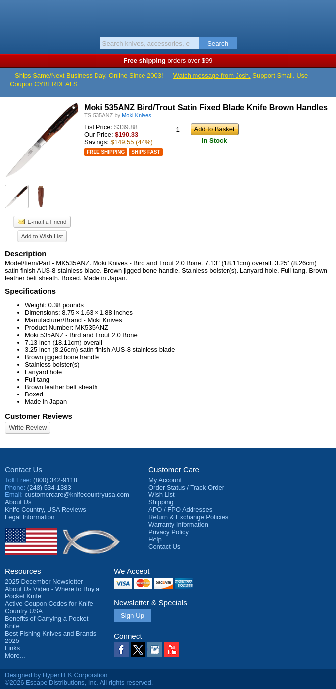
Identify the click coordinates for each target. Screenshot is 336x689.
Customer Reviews (38, 416)
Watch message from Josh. (212, 75)
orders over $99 (168, 60)
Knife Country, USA (168, 16)
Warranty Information (178, 524)
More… (15, 655)
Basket (323, 15)
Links (12, 648)
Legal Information (29, 517)
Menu (12, 15)
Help (155, 539)
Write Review (28, 427)
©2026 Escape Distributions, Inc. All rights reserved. (79, 682)
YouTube (171, 649)
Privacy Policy (168, 532)
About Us (18, 502)
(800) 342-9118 (55, 480)
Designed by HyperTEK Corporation (56, 675)
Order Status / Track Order (186, 487)
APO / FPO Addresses (180, 509)
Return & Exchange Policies (188, 517)
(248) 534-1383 (49, 487)
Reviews (45, 509)
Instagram (154, 649)
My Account (165, 480)
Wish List (161, 494)
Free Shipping (106, 152)
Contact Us (23, 469)
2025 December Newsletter (44, 581)
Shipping (161, 502)
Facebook (121, 649)
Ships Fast (145, 152)
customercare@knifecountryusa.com (77, 494)
